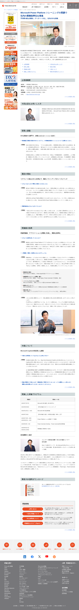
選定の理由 (53, 66)
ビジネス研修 (42, 566)
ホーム (5, 9)
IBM (5, 579)
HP (5, 578)
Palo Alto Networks (9, 588)
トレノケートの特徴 (67, 591)
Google (6, 576)
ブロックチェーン (24, 588)
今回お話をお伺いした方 (56, 64)
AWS (5, 567)
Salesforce (7, 591)
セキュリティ (22, 573)
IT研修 (22, 566)
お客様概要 (26, 64)
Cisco (5, 569)
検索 (63, 4)
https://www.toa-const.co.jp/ (33, 94)
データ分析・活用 (24, 586)
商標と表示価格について (60, 605)
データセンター (23, 578)
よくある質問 (65, 581)
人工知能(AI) (22, 590)
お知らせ (62, 7)
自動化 (21, 598)
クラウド (21, 574)
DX (20, 567)
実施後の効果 (27, 69)
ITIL (39, 578)
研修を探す (25, 7)
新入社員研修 (65, 571)
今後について (53, 69)
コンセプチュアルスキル (44, 573)
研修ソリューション (67, 566)
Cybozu (6, 571)
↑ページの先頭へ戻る (70, 96)
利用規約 (22, 605)
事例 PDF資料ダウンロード (57, 71)
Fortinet (6, 574)
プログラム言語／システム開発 (27, 591)
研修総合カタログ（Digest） (32, 523)
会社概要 (64, 590)
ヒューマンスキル (42, 571)
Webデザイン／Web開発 (25, 595)
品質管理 (21, 593)
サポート (54, 7)
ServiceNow (7, 593)
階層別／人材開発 (42, 583)
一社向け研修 (65, 567)
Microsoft (6, 583)
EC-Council (7, 573)
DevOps (21, 602)
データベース (22, 585)
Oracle (6, 586)
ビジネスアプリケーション (26, 596)
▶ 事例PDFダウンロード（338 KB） (51, 486)
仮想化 (21, 576)
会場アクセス (42, 4)
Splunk (6, 595)
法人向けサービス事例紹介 (13, 9)
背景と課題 (26, 66)
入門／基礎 (22, 569)
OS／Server (22, 583)
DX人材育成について (33, 518)
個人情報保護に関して (32, 605)
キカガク (6, 581)
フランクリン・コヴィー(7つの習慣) (48, 582)
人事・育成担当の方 (36, 7)
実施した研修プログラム (30, 71)
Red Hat (6, 590)
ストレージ (22, 579)
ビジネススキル (42, 569)
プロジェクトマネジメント (45, 574)
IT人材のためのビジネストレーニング (48, 567)
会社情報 (46, 7)
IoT (20, 600)
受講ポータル (50, 4)
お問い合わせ (34, 4)
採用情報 (57, 4)
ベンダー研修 (9, 566)
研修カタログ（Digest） (68, 573)
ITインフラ (22, 571)
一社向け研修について (32, 513)
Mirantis (6, 585)
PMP (39, 576)
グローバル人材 (42, 580)
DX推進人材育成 (66, 569)
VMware (6, 598)
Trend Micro (7, 596)
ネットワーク (22, 581)
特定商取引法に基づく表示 (46, 605)
